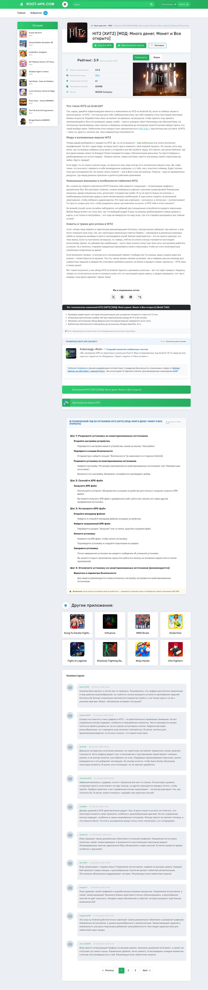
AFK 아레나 (144, 129)
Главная (21, 13)
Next (147, 970)
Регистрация (169, 4)
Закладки (157, 45)
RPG (97, 75)
